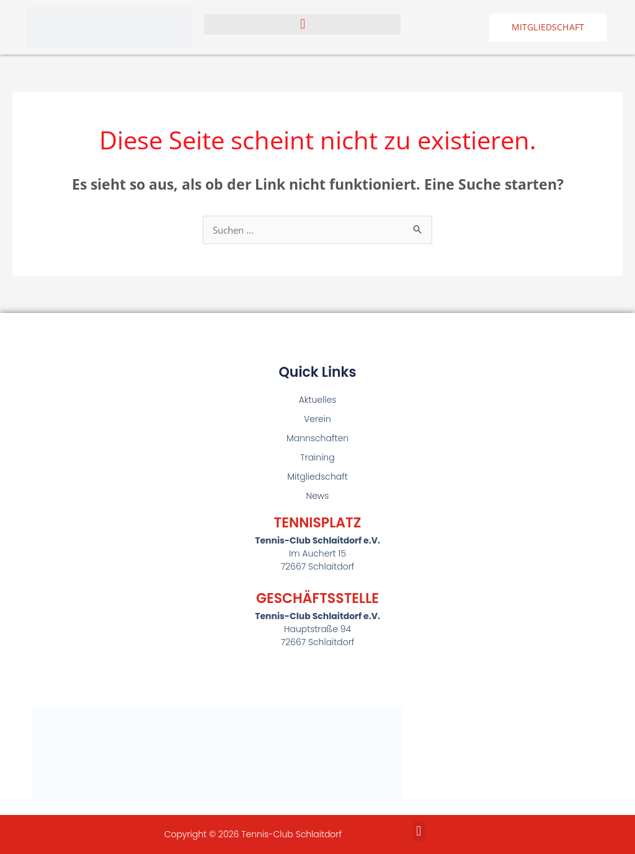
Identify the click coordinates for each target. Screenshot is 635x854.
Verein (317, 419)
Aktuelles (318, 400)
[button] (302, 24)
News (317, 496)
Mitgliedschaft (317, 476)
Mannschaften (317, 438)
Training (317, 457)
